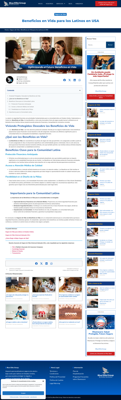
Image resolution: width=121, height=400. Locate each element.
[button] (43, 381)
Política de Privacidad (24, 397)
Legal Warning (33, 397)
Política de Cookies (14, 397)
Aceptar (23, 393)
